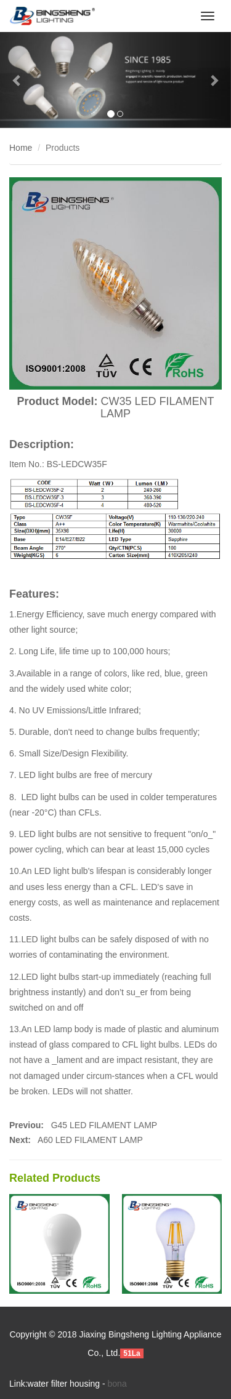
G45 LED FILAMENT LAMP (103, 1125)
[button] (17, 80)
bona (117, 1384)
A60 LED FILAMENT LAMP (90, 1140)
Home (20, 148)
